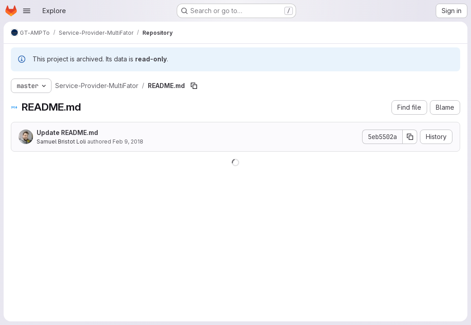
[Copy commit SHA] (410, 137)
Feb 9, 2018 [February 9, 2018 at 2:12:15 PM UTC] (128, 141)
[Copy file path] (194, 86)
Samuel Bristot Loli (61, 141)
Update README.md (67, 132)
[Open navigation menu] (26, 11)
